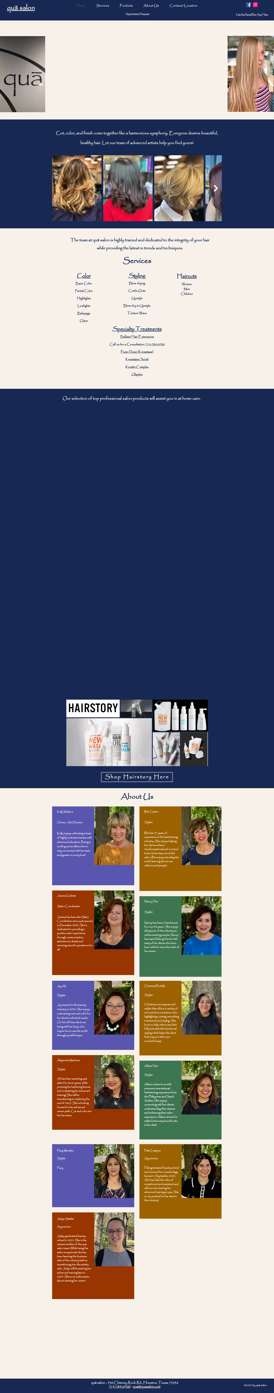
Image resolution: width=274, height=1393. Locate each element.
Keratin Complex (137, 367)
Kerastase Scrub (137, 359)
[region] (93, 845)
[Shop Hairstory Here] (137, 777)
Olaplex (137, 374)
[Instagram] (255, 4)
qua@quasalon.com (146, 1386)
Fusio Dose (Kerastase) (137, 352)
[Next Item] (216, 188)
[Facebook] (248, 4)
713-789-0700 (155, 344)
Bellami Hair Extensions (137, 336)
